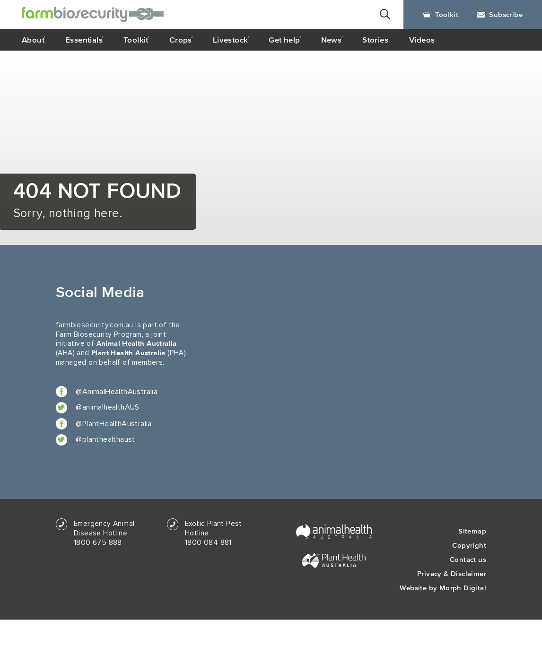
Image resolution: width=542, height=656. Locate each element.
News (331, 39)
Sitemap (472, 531)
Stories (375, 39)
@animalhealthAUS (98, 407)
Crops (180, 39)
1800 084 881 (208, 542)
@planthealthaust (95, 440)
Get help (284, 39)
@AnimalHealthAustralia (106, 391)
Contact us (468, 559)
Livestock (230, 39)
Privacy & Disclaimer (451, 573)
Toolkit (440, 14)
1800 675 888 (98, 542)
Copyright (469, 545)
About (33, 39)
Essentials (84, 39)
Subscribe (500, 14)
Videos (422, 39)
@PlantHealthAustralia (104, 423)
